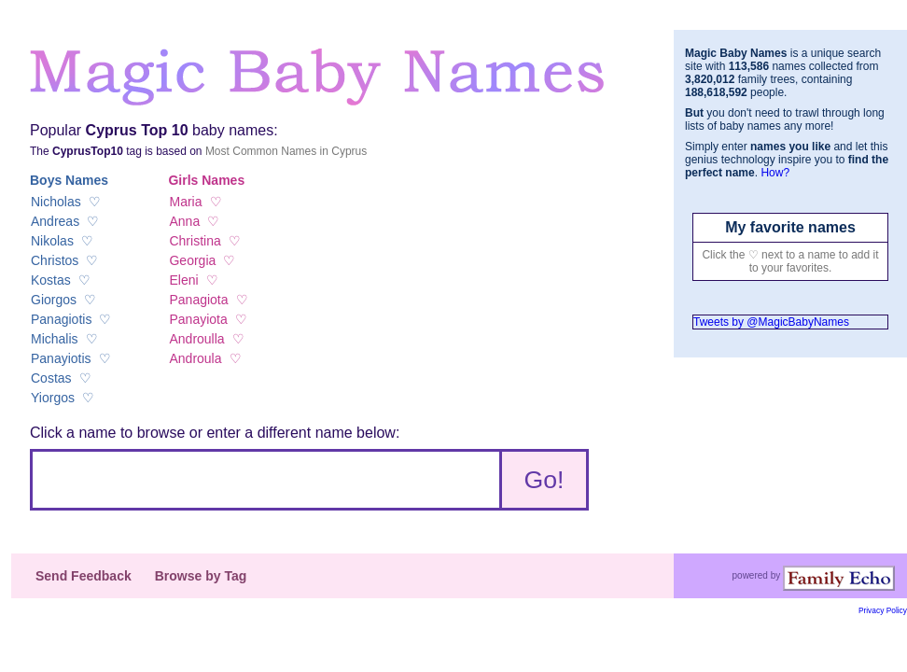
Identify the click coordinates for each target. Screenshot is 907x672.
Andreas (55, 221)
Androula (195, 358)
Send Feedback (83, 575)
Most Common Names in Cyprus (286, 151)
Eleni (183, 280)
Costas (51, 378)
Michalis (54, 338)
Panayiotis (61, 358)
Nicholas (56, 201)
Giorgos (54, 299)
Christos (54, 260)
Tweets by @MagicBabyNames (771, 322)
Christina (194, 240)
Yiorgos (53, 397)
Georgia (192, 260)
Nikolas (52, 240)
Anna (184, 221)
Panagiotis (61, 319)
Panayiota (198, 319)
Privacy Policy (882, 610)
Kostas (51, 280)
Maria (185, 201)
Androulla (196, 338)
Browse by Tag (201, 575)
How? (774, 172)
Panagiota (198, 299)
